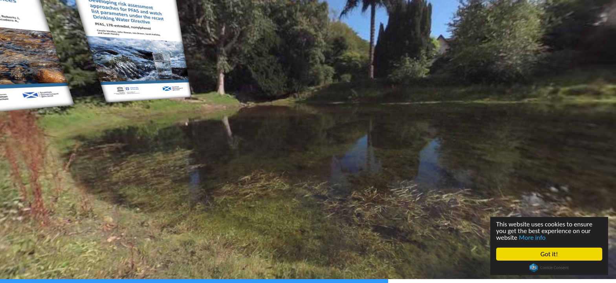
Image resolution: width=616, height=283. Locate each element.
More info (532, 237)
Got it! (549, 254)
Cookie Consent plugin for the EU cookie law (549, 267)
